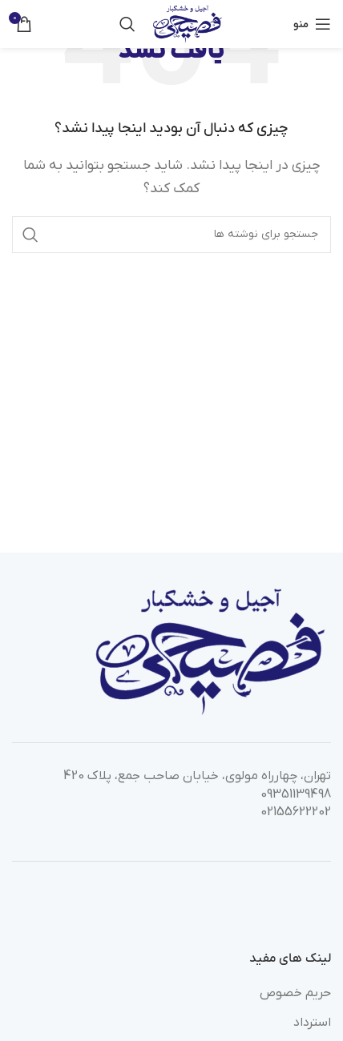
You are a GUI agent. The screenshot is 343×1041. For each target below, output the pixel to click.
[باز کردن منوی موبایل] (312, 24)
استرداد (312, 1023)
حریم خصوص (295, 993)
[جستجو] (127, 24)
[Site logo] (187, 23)
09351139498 (295, 794)
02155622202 (295, 812)
